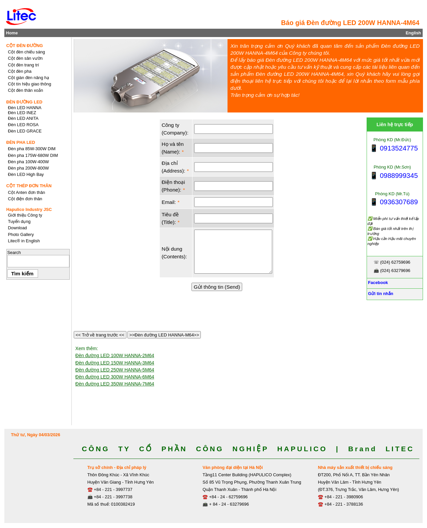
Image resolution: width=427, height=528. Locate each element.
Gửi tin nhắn (380, 293)
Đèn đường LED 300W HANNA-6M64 (114, 376)
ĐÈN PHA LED (20, 142)
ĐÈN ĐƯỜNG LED (24, 101)
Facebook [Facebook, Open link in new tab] (377, 282)
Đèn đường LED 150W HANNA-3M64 (114, 362)
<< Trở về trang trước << (100, 334)
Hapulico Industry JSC (29, 209)
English (413, 32)
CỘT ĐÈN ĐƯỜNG (24, 45)
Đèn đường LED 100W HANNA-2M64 (114, 355)
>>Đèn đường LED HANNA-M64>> (164, 334)
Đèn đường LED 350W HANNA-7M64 (114, 383)
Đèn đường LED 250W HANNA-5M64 (114, 369)
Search (14, 252)
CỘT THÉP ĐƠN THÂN (29, 185)
